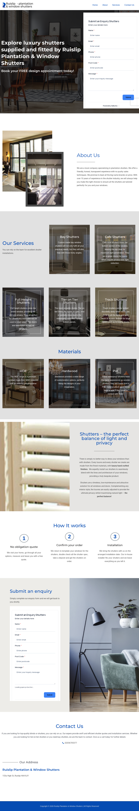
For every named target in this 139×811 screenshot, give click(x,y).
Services (117, 5)
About (106, 5)
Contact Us (130, 5)
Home (97, 5)
